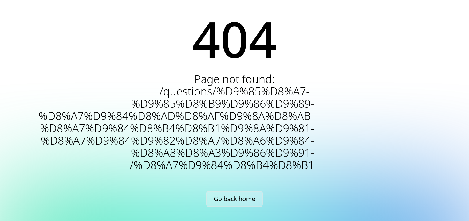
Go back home (234, 199)
